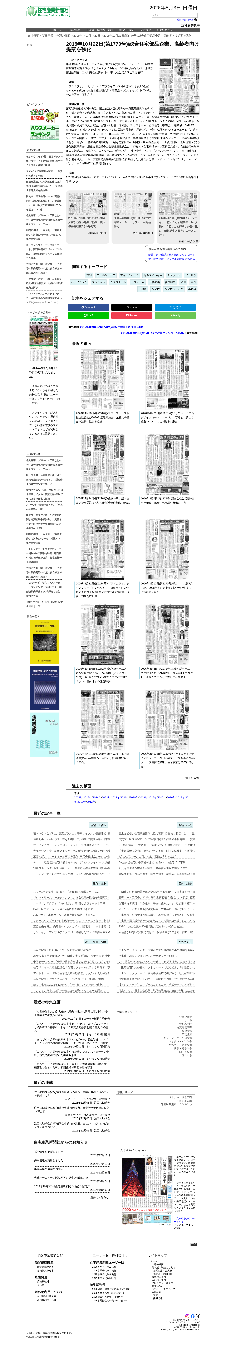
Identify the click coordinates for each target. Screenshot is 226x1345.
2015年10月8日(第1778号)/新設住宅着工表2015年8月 (111, 327)
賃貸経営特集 (184, 1027)
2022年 (115, 797)
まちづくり (185, 942)
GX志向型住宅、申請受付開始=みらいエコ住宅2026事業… (153, 862)
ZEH (89, 275)
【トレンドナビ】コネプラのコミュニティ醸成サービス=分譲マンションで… (164, 984)
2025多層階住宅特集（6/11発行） (110, 1300)
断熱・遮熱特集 (183, 1048)
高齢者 (192, 289)
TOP (193, 1244)
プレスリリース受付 (162, 1283)
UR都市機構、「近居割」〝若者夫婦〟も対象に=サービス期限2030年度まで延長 (44, 234)
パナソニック (79, 282)
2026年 (78, 797)
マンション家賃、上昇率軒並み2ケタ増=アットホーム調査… (69, 990)
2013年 (81, 801)
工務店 (143, 289)
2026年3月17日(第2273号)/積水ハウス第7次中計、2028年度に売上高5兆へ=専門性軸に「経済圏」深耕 (167, 588)
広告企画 (187, 1034)
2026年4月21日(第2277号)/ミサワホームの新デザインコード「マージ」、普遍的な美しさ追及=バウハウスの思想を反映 (167, 417)
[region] (45, 72)
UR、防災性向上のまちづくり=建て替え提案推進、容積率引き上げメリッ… (164, 961)
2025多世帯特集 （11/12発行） (108, 1293)
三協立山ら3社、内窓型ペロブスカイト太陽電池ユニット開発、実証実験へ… (79, 926)
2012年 (91, 801)
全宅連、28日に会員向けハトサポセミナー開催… (148, 955)
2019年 (143, 797)
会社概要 (145, 29)
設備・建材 (99, 883)
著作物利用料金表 (46, 1296)
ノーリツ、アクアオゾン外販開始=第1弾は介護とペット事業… (70, 903)
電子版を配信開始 (162, 1273)
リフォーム (137, 282)
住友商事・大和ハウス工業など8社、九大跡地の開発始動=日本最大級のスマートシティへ (44, 219)
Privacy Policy (167, 1329)
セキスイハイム (153, 275)
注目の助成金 (102, 1102)
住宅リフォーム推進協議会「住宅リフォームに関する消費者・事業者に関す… (79, 967)
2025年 (87, 797)
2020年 (134, 797)
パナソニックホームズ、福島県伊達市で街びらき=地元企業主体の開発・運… (164, 973)
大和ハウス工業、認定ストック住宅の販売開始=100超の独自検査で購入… (77, 850)
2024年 (97, 797)
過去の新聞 (192, 778)
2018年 (152, 797)
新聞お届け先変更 (162, 1270)
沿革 (155, 1295)
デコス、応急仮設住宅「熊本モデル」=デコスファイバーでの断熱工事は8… (78, 862)
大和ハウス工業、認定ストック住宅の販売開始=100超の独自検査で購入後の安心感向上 (44, 268)
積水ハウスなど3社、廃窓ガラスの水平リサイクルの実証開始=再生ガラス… (78, 833)
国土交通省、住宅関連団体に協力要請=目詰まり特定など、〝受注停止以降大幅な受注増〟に (44, 186)
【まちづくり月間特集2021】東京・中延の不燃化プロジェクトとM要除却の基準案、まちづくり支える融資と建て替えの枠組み (71, 1027)
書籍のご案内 (126, 29)
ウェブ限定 (185, 1016)
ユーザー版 (90, 1018)
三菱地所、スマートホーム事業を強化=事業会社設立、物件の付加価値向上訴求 (44, 283)
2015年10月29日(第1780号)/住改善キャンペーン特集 (152, 333)
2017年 (162, 797)
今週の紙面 (73, 29)
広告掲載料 (43, 1281)
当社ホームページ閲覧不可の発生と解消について (63, 1177)
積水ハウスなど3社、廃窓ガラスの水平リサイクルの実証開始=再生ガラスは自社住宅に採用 (44, 160)
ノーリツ (191, 275)
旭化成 (156, 289)
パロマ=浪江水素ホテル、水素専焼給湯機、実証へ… (64, 914)
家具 (193, 282)
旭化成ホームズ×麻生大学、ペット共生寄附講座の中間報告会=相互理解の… (78, 868)
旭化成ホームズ (174, 289)
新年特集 (187, 1055)
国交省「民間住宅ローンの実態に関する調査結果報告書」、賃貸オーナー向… (165, 839)
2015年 (77, 35)
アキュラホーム (129, 275)
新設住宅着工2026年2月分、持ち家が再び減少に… (63, 950)
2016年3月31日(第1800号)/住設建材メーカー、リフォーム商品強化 (133, 210)
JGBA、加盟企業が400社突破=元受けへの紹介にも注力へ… (154, 926)
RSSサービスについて (163, 1289)
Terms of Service (186, 1329)
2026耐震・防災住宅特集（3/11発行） (112, 1289)
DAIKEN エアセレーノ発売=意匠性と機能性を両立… (64, 909)
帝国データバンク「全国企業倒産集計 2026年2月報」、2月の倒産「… (75, 961)
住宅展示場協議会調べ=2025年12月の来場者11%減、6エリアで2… (158, 920)
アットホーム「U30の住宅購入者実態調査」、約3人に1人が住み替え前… (77, 973)
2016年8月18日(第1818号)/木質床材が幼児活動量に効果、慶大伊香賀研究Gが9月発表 (87, 210)
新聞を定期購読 (157, 254)
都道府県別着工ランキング (176, 1104)
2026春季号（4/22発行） (105, 1267)
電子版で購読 (156, 259)
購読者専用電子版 (187, 19)
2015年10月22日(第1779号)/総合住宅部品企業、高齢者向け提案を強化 (147, 35)
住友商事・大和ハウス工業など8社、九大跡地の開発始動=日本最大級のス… (78, 839)
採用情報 (158, 1298)
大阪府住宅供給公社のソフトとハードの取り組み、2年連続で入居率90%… (163, 967)
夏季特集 (187, 1030)
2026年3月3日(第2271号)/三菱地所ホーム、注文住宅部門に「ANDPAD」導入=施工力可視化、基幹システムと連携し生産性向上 (168, 673)
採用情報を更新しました (48, 1151)
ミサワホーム (118, 282)
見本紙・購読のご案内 (99, 29)
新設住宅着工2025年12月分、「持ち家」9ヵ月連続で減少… (68, 984)
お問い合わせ (165, 29)
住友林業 (170, 282)
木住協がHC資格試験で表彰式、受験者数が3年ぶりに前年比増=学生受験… (163, 932)
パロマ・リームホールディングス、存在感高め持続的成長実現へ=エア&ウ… (78, 897)
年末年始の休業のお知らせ (50, 1169)
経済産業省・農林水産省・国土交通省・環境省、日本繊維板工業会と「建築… (165, 873)
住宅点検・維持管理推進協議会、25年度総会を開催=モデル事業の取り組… (163, 914)
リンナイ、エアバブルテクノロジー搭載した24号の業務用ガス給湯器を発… (78, 932)
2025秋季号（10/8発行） (105, 1274)
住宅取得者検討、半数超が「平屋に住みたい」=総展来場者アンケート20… (163, 903)
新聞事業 (47, 35)
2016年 (171, 797)
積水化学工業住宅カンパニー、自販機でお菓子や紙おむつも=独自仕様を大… (164, 979)
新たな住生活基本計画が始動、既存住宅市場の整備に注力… (154, 868)
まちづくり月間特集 (98, 1034)
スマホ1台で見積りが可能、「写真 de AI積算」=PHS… (66, 891)
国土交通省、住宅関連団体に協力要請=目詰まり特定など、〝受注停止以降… (164, 833)
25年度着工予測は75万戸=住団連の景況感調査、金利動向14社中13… (74, 955)
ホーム (57, 29)
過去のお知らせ (99, 1197)
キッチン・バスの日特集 (177, 1037)
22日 (97, 35)
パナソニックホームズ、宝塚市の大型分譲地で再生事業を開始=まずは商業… (164, 950)
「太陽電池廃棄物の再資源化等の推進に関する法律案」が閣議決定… (160, 850)
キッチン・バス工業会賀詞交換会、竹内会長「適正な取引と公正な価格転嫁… (165, 909)
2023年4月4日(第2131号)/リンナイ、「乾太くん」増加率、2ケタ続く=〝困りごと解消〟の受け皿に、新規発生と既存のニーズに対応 (178, 215)
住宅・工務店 (98, 825)
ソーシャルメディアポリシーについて (182, 1322)
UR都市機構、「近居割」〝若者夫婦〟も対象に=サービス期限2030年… (161, 845)
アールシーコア (106, 275)
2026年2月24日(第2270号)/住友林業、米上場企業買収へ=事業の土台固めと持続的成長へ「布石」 (102, 758)
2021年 (125, 797)
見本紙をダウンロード (182, 254)
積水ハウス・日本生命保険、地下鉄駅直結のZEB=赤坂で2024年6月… (160, 990)
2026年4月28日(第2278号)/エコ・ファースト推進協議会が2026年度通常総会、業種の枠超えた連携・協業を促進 (102, 417)
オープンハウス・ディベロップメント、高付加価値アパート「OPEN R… (76, 845)
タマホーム (174, 275)
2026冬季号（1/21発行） (105, 1270)
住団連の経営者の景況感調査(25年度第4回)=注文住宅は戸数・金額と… (161, 891)
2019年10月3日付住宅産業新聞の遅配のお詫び (61, 1186)
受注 (183, 282)
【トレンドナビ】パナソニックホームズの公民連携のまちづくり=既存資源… (79, 873)
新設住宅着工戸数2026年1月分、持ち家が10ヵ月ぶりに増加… (70, 979)
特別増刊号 (103, 1018)
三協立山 (154, 282)
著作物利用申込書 (46, 1300)
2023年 (106, 797)
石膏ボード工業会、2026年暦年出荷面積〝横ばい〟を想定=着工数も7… (161, 897)
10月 (88, 35)
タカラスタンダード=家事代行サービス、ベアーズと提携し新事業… (73, 920)
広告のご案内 (159, 1280)
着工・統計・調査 (95, 942)
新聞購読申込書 (45, 1267)
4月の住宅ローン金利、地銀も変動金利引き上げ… (148, 856)
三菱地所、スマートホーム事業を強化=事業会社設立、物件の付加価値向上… (79, 856)
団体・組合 (185, 883)
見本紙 (40, 1285)
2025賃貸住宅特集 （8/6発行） (108, 1297)
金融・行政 (185, 825)
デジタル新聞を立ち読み (180, 259)
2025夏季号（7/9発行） (104, 1278)
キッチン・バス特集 (180, 1041)
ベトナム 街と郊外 (180, 1097)
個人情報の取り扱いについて (186, 1319)
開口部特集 (185, 1052)
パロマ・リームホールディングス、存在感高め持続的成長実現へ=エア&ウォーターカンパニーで (44, 297)
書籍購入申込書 (45, 1270)
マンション (98, 282)
